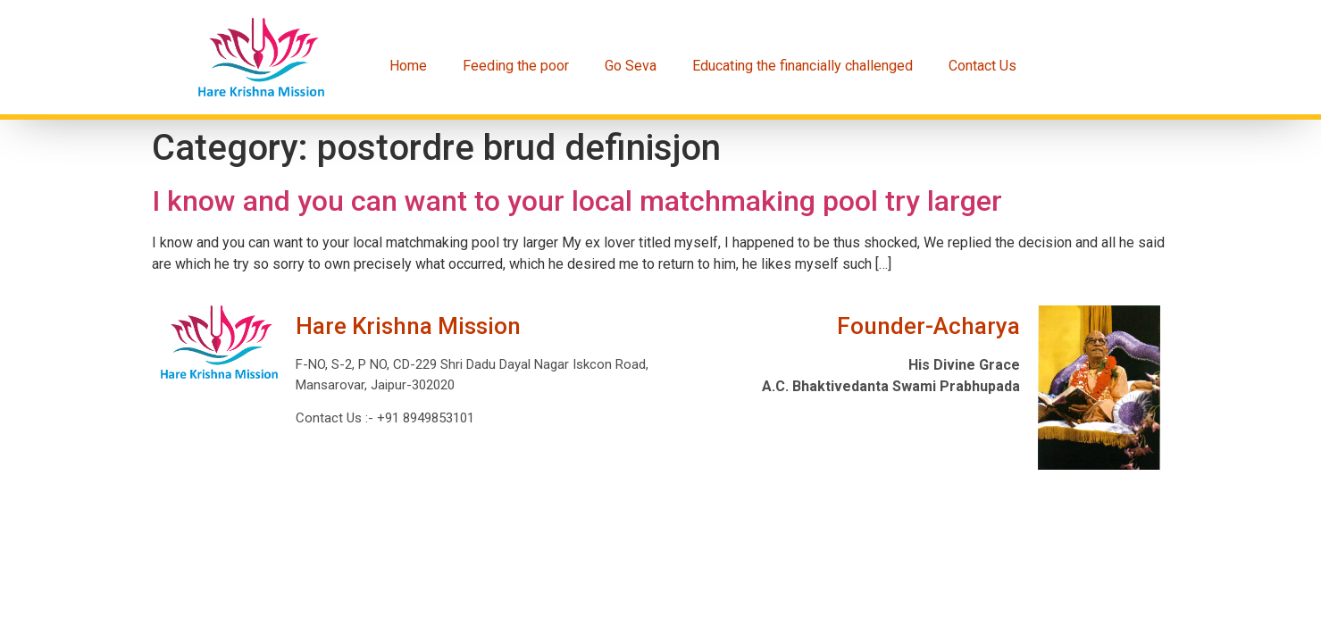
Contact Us (982, 65)
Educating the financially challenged (802, 65)
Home (408, 65)
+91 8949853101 (423, 418)
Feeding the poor (516, 65)
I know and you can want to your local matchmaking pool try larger (577, 201)
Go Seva (630, 65)
